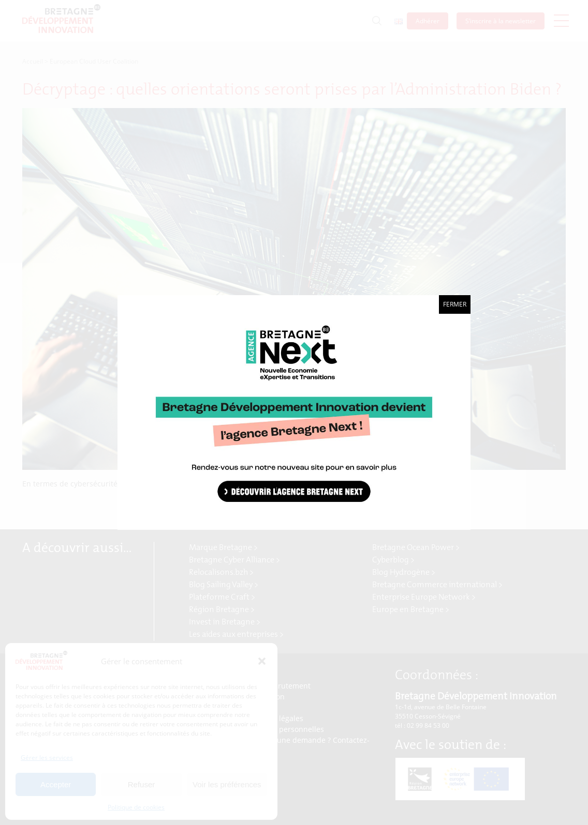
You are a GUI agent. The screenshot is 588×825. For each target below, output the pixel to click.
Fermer (454, 304)
